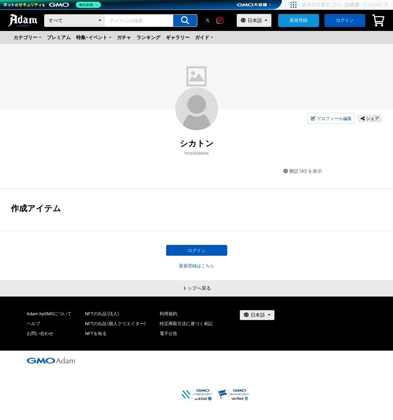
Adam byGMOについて (49, 313)
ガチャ (124, 37)
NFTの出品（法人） (102, 313)
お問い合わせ (40, 333)
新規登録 (298, 20)
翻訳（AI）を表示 (302, 171)
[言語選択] (254, 20)
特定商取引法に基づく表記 (186, 323)
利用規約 (168, 313)
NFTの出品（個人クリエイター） (115, 323)
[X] (207, 20)
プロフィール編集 (331, 118)
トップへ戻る (196, 288)
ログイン (345, 20)
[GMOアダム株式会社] (51, 360)
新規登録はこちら (196, 265)
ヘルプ (33, 323)
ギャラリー (178, 37)
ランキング (148, 37)
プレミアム (59, 37)
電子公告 (168, 333)
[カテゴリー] (74, 20)
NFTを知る (96, 333)
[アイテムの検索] (185, 20)
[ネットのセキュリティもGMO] (52, 5)
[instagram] (219, 20)
